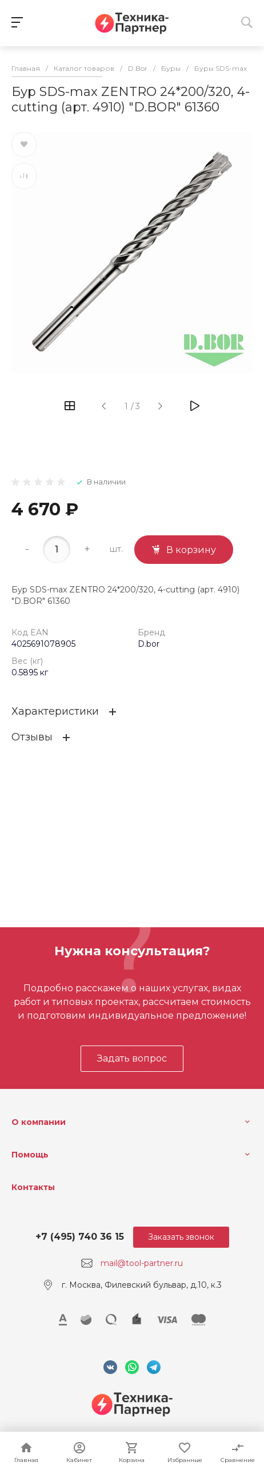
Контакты (33, 1187)
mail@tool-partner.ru (142, 1263)
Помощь (30, 1154)
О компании (38, 1122)
